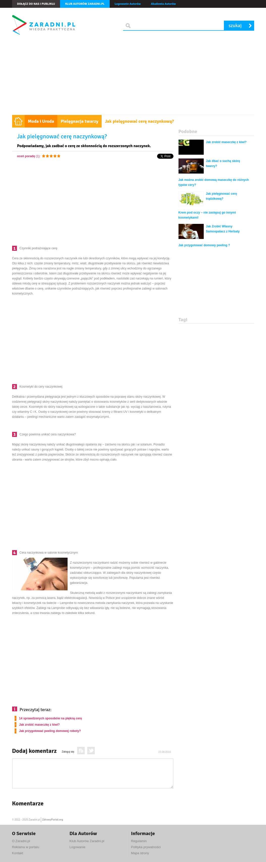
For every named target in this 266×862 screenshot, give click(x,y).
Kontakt (17, 853)
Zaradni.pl (34, 819)
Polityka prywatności (146, 847)
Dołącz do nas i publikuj (36, 4)
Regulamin (139, 841)
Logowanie (77, 847)
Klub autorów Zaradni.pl (84, 4)
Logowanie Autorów (128, 4)
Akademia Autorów (163, 4)
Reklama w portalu (25, 847)
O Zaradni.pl (21, 841)
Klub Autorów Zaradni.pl (87, 841)
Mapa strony (140, 853)
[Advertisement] (133, 77)
